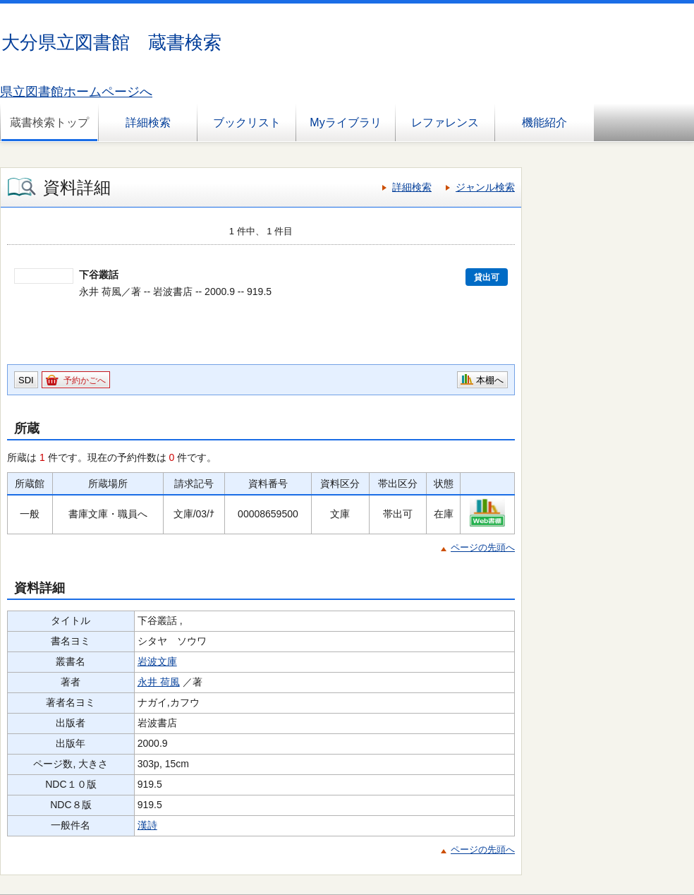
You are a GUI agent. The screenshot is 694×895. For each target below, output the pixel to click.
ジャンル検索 (485, 187)
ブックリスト (247, 122)
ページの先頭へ (483, 547)
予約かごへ (84, 380)
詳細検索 (148, 122)
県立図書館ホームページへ (76, 92)
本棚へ (490, 380)
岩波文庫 (157, 661)
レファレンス (445, 122)
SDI (26, 380)
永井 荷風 (159, 681)
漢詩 (147, 825)
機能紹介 (544, 122)
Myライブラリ (345, 122)
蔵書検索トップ (49, 122)
